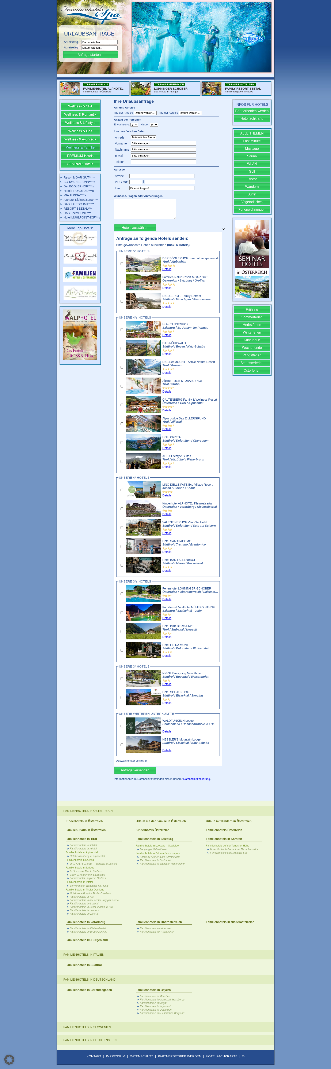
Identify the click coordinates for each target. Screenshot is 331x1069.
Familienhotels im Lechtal (84, 903)
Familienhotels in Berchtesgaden (89, 990)
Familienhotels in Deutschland (89, 979)
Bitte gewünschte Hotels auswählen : (153, 245)
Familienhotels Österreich (224, 830)
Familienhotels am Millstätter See (228, 852)
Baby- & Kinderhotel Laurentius (87, 874)
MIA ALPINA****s (75, 195)
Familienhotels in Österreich (88, 810)
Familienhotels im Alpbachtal (82, 852)
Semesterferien (251, 363)
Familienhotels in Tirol (81, 839)
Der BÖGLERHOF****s (79, 186)
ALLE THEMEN (252, 133)
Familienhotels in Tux (82, 896)
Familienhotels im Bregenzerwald (88, 931)
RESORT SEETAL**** (78, 208)
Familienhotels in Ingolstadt (155, 1006)
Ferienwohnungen (251, 209)
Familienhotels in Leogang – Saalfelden (158, 845)
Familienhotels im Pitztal (79, 882)
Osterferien (252, 370)
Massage (252, 148)
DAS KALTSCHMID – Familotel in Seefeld (93, 863)
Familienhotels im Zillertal (84, 913)
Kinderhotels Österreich (153, 830)
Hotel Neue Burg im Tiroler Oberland (90, 893)
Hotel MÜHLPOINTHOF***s (82, 217)
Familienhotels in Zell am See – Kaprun (158, 853)
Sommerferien (251, 317)
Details (166, 269)
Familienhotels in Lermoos (84, 910)
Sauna (252, 156)
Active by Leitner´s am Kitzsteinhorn (160, 857)
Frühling (252, 309)
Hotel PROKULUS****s (79, 190)
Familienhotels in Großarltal (155, 860)
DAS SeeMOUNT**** (77, 213)
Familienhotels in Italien (83, 954)
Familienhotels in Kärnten (224, 839)
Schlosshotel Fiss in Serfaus (86, 871)
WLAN (252, 164)
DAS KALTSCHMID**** (79, 204)
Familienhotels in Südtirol (84, 965)
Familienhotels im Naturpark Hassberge (162, 999)
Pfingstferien (252, 355)
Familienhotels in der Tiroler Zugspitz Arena (94, 900)
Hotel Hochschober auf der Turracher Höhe (234, 849)
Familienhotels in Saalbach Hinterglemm (162, 863)
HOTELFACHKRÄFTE (221, 1056)
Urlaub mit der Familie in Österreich (161, 821)
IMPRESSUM (115, 1056)
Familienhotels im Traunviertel (157, 931)
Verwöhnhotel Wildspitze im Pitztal (89, 885)
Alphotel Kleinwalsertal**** (81, 199)
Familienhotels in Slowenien (87, 1027)
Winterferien (252, 332)
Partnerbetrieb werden (252, 111)
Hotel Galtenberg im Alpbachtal (87, 856)
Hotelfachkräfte (252, 118)
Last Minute (252, 141)
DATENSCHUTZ (141, 1056)
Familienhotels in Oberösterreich (159, 922)
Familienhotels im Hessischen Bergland (162, 1013)
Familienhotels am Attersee (155, 928)
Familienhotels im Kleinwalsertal (88, 928)
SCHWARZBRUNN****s (79, 182)
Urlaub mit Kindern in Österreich (228, 821)
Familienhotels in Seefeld (80, 860)
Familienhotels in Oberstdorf (156, 1009)
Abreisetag (72, 47)
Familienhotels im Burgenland (87, 940)
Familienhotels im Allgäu (153, 1003)
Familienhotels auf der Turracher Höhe (227, 845)
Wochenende (252, 347)
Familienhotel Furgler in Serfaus (88, 878)
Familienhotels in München (155, 996)
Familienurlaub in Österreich (86, 830)
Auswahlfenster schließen (132, 760)
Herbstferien (252, 325)
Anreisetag (72, 42)
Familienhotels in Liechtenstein (90, 1040)
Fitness (252, 179)
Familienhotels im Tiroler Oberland (85, 889)
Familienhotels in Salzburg (154, 839)
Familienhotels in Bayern (153, 990)
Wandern (252, 186)
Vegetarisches (252, 202)
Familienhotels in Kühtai (83, 848)
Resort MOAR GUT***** (79, 177)
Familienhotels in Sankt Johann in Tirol (91, 906)
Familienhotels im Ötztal (83, 845)
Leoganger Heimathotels (154, 849)
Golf (252, 171)
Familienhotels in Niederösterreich (230, 922)
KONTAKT (94, 1056)
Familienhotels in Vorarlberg (85, 922)
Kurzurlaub (252, 340)
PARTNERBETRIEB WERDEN (179, 1056)
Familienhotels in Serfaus (80, 867)
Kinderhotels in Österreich (84, 821)
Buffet (252, 194)
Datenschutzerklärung (196, 778)
